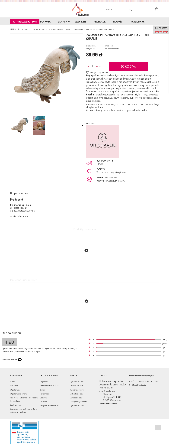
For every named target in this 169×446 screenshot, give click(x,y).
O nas (12, 381)
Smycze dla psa (76, 397)
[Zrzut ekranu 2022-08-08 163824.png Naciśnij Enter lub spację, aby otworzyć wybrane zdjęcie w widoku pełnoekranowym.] (46, 73)
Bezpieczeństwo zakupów (50, 385)
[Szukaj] (118, 10)
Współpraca (15, 389)
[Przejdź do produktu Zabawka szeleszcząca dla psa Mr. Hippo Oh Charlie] (84, 316)
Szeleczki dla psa (76, 393)
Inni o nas (14, 385)
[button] (82, 125)
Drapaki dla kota (76, 385)
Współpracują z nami (18, 393)
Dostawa (43, 397)
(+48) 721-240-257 (106, 387)
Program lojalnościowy (49, 405)
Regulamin (44, 381)
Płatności (44, 401)
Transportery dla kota (78, 401)
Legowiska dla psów (77, 381)
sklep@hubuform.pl (107, 391)
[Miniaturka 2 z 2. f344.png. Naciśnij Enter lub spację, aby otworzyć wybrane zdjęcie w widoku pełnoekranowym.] (39, 125)
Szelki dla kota (15, 405)
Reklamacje (44, 393)
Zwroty (42, 389)
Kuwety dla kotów (77, 389)
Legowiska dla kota (77, 405)
